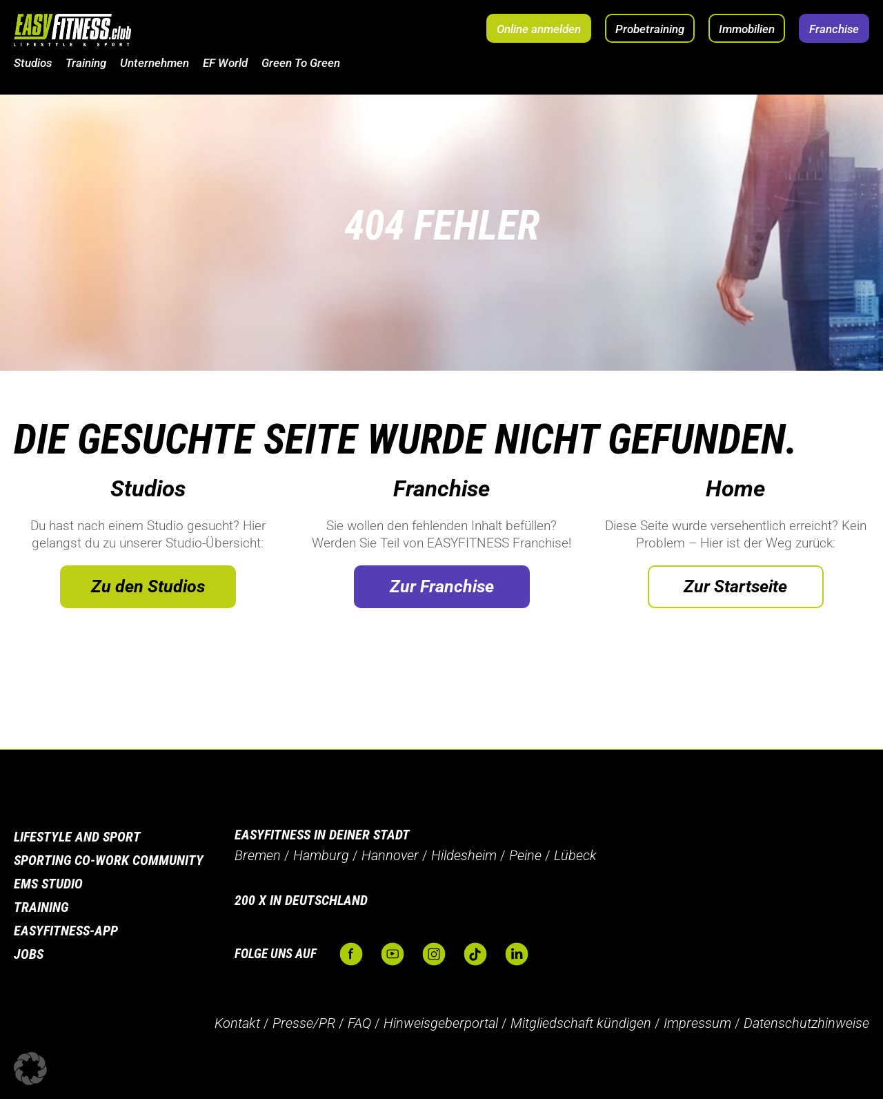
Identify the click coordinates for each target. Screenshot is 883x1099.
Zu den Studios (148, 586)
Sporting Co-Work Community (109, 860)
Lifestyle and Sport (77, 836)
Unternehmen (154, 63)
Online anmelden (539, 29)
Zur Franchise (442, 586)
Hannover (390, 855)
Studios (33, 63)
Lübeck (575, 855)
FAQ (359, 1023)
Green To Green (300, 63)
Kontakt (237, 1023)
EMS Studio (48, 883)
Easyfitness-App (66, 930)
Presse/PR (303, 1023)
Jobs (28, 954)
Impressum (697, 1023)
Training (86, 63)
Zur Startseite (735, 586)
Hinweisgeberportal (441, 1023)
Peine (525, 855)
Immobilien (747, 29)
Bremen (258, 855)
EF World (225, 63)
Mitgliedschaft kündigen (580, 1023)
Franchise (834, 29)
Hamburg (321, 855)
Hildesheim (464, 855)
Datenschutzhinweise (806, 1023)
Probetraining (649, 29)
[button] (30, 1068)
